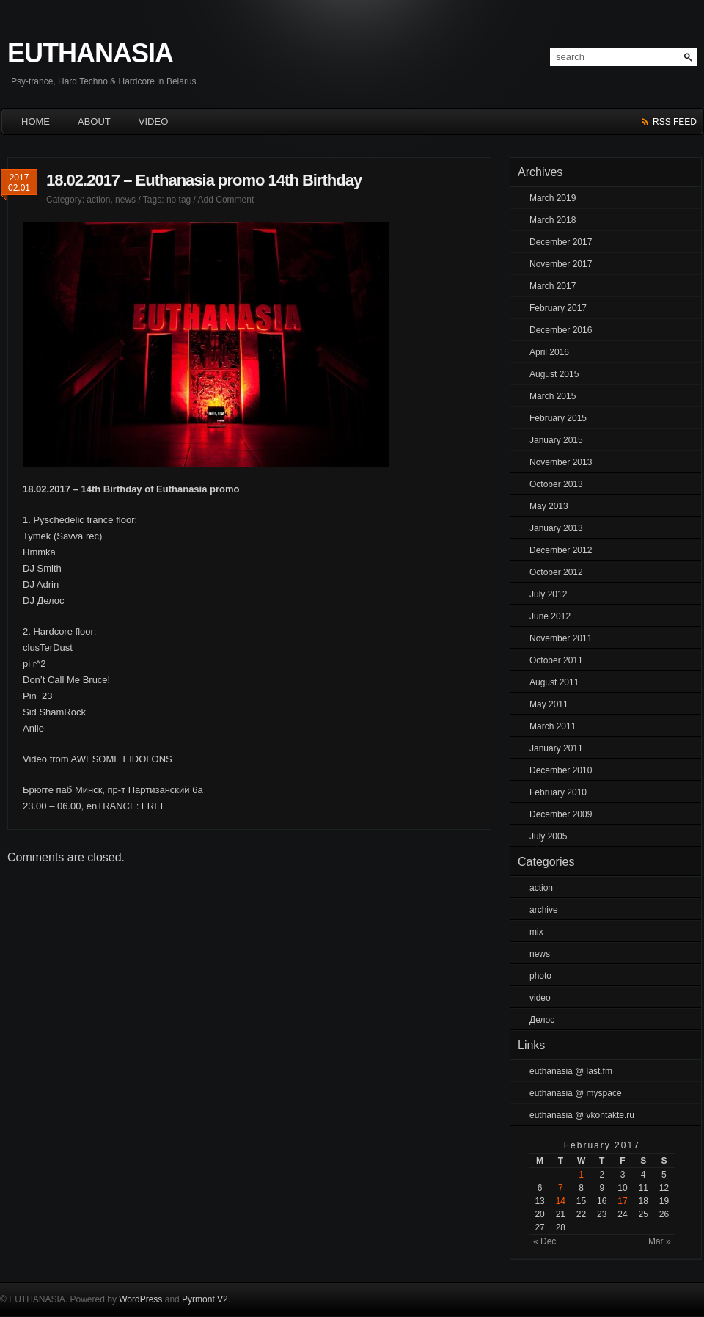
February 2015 (558, 418)
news (125, 199)
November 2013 (560, 462)
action (98, 199)
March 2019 (552, 198)
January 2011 (556, 748)
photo (540, 976)
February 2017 (558, 308)
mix (536, 932)
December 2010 (560, 770)
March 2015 (552, 396)
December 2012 (560, 550)
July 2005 (548, 836)
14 (560, 1201)
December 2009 (560, 814)
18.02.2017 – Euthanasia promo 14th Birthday (204, 180)
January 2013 (556, 528)
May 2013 (548, 506)
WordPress (140, 1299)
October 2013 (556, 484)
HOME (35, 121)
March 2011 (552, 726)
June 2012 (550, 616)
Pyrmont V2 (205, 1299)
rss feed (675, 122)
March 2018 (552, 220)
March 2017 (552, 286)
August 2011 (554, 682)
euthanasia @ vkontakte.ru (581, 1115)
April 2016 (549, 352)
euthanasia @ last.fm (570, 1071)
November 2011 (560, 638)
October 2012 (556, 572)
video (540, 998)
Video (153, 121)
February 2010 (558, 792)
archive (543, 910)
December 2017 (560, 242)
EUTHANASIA (90, 53)
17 (622, 1201)
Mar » (659, 1241)
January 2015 (556, 440)
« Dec (544, 1241)
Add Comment (226, 199)
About (94, 121)
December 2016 (560, 330)
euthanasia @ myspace (575, 1093)
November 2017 (560, 264)
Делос (541, 1020)
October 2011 (556, 660)
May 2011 (548, 704)
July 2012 (548, 594)
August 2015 (554, 374)
